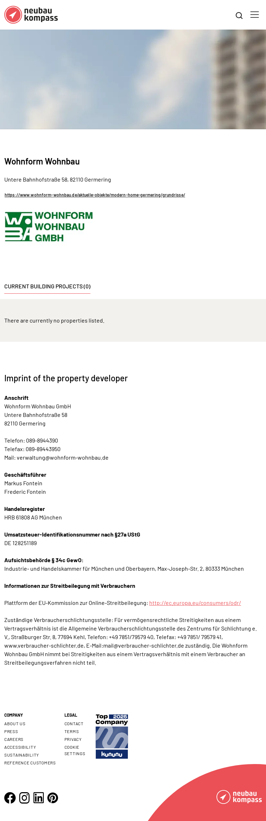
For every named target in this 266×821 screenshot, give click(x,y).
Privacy (73, 739)
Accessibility (20, 746)
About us (15, 723)
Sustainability (21, 754)
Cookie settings (74, 750)
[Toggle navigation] (254, 14)
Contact (74, 723)
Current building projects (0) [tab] (47, 286)
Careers (14, 739)
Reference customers (30, 762)
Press (11, 731)
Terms (71, 731)
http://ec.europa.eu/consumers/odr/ (195, 602)
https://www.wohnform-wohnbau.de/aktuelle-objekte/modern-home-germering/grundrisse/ (95, 194)
